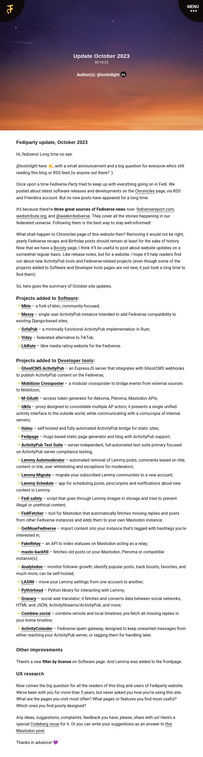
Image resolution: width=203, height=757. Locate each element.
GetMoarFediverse (38, 528)
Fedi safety (31, 498)
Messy (27, 314)
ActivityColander (36, 628)
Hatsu (26, 428)
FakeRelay (31, 543)
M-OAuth (29, 398)
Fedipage (30, 436)
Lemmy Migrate (36, 475)
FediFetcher (32, 513)
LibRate (28, 345)
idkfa (26, 406)
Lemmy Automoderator (43, 460)
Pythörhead (32, 590)
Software (68, 298)
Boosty (59, 247)
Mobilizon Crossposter (42, 383)
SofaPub (29, 329)
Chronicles (145, 191)
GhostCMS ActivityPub (42, 368)
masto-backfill (35, 551)
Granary (28, 598)
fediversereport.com (155, 209)
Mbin (26, 306)
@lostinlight (111, 74)
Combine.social (35, 613)
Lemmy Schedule (37, 483)
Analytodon (32, 566)
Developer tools (75, 360)
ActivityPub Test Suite (42, 445)
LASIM (27, 581)
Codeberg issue (45, 724)
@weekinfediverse (73, 216)
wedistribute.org (31, 216)
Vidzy (26, 337)
